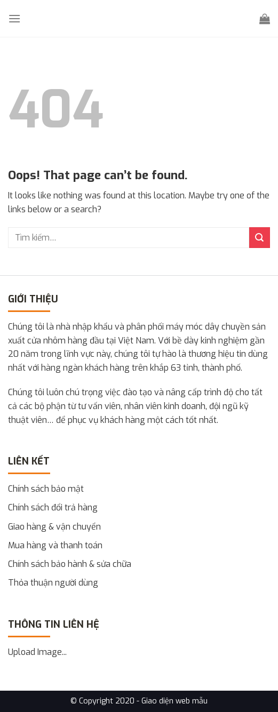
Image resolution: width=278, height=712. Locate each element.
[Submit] (259, 237)
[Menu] (14, 18)
